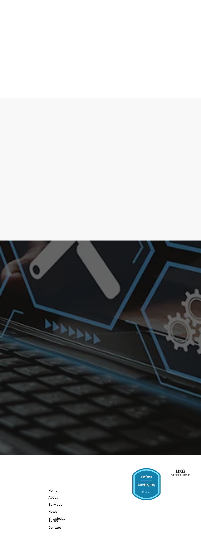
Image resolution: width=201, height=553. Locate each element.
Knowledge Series (60, 522)
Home (56, 493)
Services (59, 507)
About (56, 500)
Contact (58, 530)
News (56, 514)
